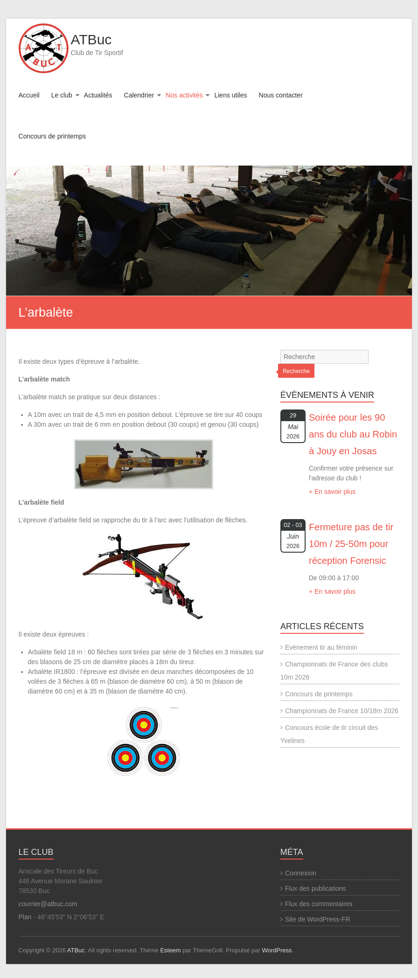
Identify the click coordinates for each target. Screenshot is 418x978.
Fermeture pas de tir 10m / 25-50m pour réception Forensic (351, 544)
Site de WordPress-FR (317, 919)
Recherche (296, 371)
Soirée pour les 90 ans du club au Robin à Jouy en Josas (353, 434)
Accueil (29, 95)
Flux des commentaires (319, 904)
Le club (61, 95)
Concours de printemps (52, 136)
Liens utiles (230, 95)
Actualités (98, 95)
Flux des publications (315, 888)
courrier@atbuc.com (48, 904)
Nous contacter (281, 95)
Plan (25, 917)
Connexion (300, 873)
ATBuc (91, 39)
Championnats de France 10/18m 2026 (341, 710)
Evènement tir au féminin (321, 647)
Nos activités (184, 95)
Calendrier (139, 95)
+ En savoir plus (332, 491)
